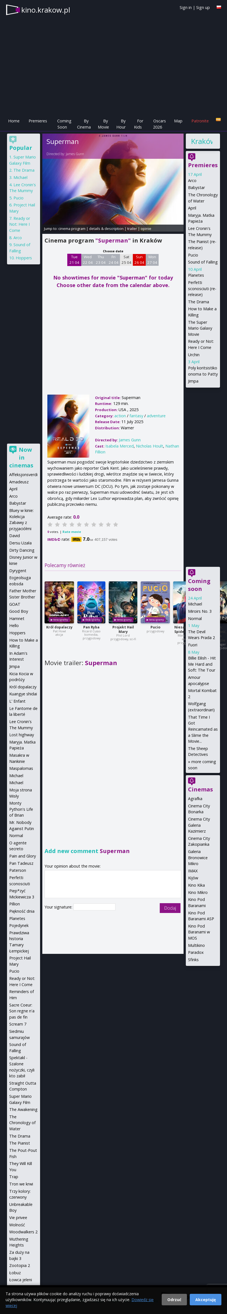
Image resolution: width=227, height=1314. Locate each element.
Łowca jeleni (20, 1279)
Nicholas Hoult (149, 446)
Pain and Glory (22, 856)
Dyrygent (17, 570)
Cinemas (200, 789)
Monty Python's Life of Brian (21, 809)
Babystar (196, 187)
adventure (156, 415)
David (14, 535)
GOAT (14, 604)
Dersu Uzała (20, 543)
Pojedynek (19, 925)
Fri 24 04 (114, 259)
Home (14, 121)
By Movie (103, 124)
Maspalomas (21, 768)
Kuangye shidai (23, 693)
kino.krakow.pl (45, 10)
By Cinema (84, 124)
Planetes (196, 275)
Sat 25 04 (126, 259)
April (192, 208)
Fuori (192, 644)
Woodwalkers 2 (23, 1231)
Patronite (200, 121)
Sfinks (193, 959)
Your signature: (59, 907)
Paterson (17, 870)
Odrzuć (174, 1299)
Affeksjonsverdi (23, 474)
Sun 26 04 (139, 259)
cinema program (71, 228)
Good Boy (18, 611)
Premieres (38, 121)
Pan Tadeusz (21, 863)
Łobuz (15, 1272)
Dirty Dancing (21, 550)
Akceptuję (205, 1299)
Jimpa (193, 381)
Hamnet (16, 618)
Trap (13, 1176)
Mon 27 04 (152, 259)
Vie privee (18, 1217)
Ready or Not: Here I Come (19, 224)
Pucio (155, 627)
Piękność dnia (21, 911)
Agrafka (195, 798)
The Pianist (19, 1143)
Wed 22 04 (88, 259)
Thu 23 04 (101, 259)
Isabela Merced (119, 446)
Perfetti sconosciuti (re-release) (202, 288)
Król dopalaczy (59, 627)
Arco (192, 180)
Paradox (196, 952)
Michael (195, 604)
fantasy (136, 415)
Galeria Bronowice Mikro (198, 857)
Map (178, 121)
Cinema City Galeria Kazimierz (199, 825)
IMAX (193, 870)
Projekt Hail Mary (123, 629)
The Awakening (23, 1109)
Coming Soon (64, 124)
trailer (132, 228)
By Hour (121, 124)
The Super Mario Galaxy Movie (200, 328)
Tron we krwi (21, 1184)
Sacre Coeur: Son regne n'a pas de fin (21, 1011)
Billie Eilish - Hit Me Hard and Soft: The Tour (202, 664)
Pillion (14, 904)
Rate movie (71, 532)
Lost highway (21, 734)
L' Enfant (17, 701)
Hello (14, 625)
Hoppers (24, 257)
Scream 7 (17, 1024)
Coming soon (199, 585)
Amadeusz (19, 481)
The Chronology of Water (22, 1122)
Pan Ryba (91, 627)
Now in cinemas (21, 457)
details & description (106, 228)
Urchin (194, 354)
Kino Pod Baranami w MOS (199, 932)
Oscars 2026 (159, 124)
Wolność (17, 1224)
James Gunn (75, 154)
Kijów (193, 877)
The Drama (198, 301)
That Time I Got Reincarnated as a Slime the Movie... (203, 729)
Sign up (203, 7)
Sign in (186, 7)
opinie (146, 228)
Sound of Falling (203, 262)
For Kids (138, 124)
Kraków (201, 141)
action (120, 415)
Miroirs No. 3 (200, 611)
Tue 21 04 (74, 259)
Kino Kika (196, 885)
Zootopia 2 (19, 1265)
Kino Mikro (198, 892)
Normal (195, 618)
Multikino (196, 945)
